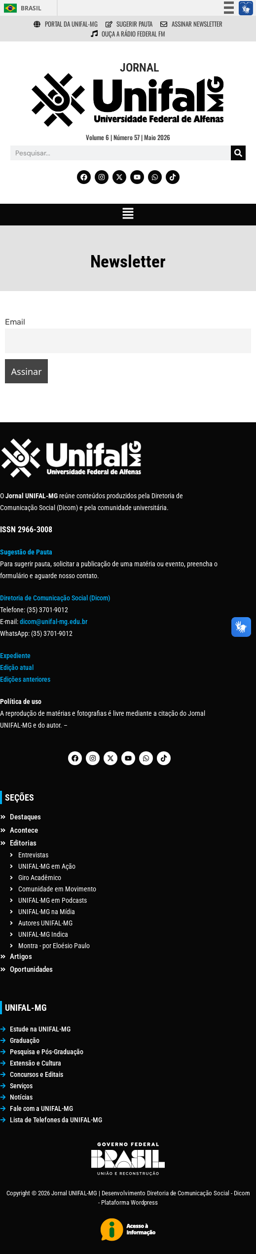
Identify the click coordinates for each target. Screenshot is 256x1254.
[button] (128, 214)
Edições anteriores (25, 679)
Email (15, 322)
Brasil (31, 8)
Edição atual (17, 667)
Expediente (15, 656)
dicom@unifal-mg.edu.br (53, 622)
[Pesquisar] (238, 153)
